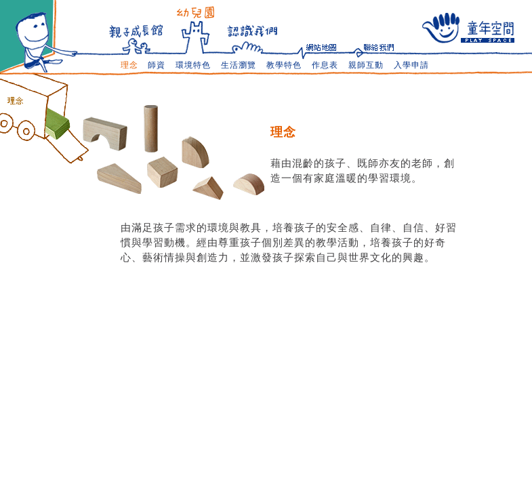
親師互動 (366, 65)
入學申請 (411, 65)
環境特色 (193, 65)
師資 (156, 65)
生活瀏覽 (238, 65)
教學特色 (284, 65)
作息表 (325, 65)
